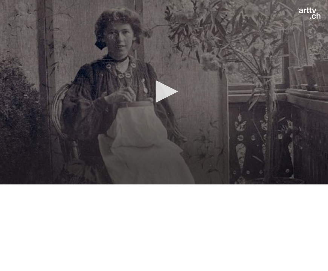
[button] (164, 91)
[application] (164, 92)
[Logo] (309, 13)
